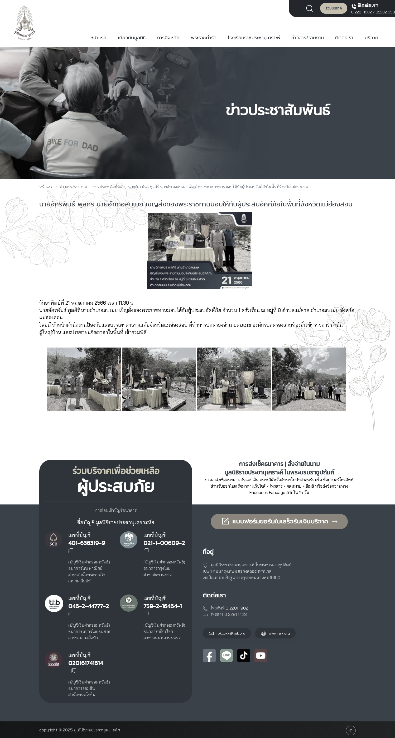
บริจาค (371, 37)
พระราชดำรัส (203, 37)
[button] (311, 8)
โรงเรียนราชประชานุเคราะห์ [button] (254, 37)
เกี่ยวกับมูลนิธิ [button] (132, 37)
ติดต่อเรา (344, 37)
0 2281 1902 (361, 12)
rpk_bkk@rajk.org (230, 633)
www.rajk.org (275, 633)
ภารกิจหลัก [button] (168, 37)
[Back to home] (25, 23)
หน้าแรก (98, 37)
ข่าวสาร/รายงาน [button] (307, 37)
